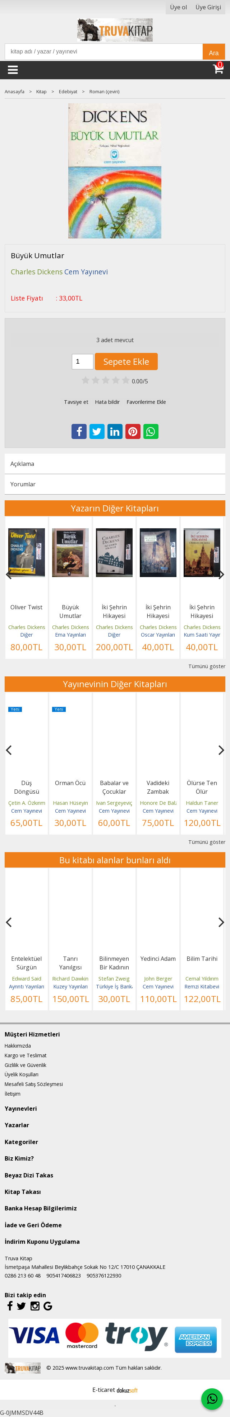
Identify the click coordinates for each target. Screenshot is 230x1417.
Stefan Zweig (114, 978)
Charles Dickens (26, 627)
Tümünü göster (206, 666)
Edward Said (26, 978)
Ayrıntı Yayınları (26, 986)
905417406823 (63, 1275)
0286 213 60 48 (23, 1275)
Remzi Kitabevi (201, 986)
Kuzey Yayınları (70, 986)
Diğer (26, 634)
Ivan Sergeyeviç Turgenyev (127, 802)
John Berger (158, 978)
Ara (213, 53)
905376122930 (104, 1275)
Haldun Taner (202, 802)
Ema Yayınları (70, 634)
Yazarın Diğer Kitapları (115, 508)
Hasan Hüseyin (70, 802)
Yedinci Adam (158, 959)
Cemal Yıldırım (201, 978)
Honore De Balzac (161, 802)
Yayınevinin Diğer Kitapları (115, 684)
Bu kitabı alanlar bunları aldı (115, 860)
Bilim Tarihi (202, 959)
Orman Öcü (70, 783)
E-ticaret (103, 1390)
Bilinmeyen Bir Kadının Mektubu (114, 967)
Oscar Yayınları (158, 634)
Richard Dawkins (71, 978)
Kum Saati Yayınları (206, 634)
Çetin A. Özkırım (26, 802)
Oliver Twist (26, 607)
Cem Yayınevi (26, 810)
